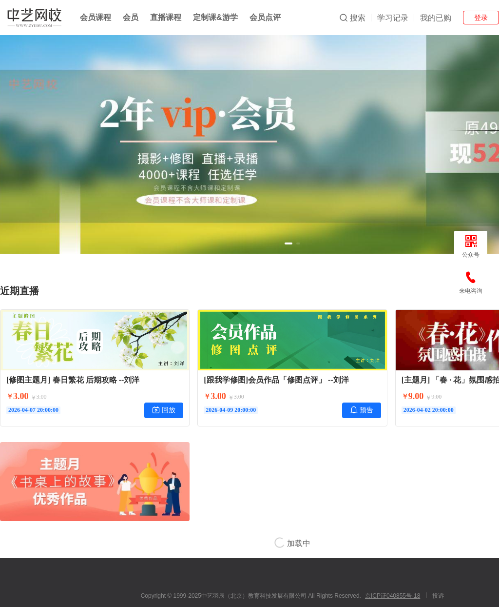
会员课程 (95, 17)
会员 (130, 17)
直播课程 (165, 17)
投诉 (438, 595)
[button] (288, 243)
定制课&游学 (215, 17)
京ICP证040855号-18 (392, 595)
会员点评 (265, 17)
